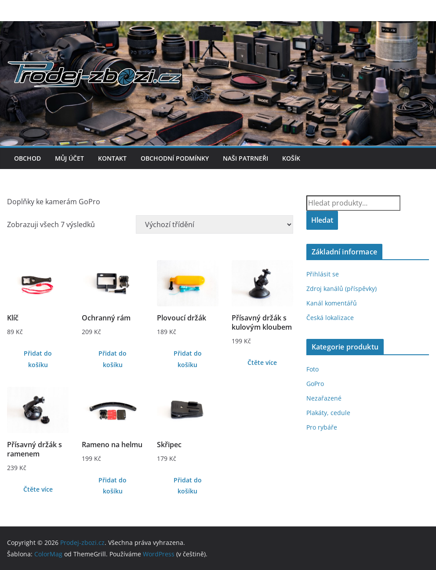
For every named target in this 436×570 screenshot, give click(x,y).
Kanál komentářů (331, 303)
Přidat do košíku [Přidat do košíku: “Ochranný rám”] (112, 358)
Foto (312, 369)
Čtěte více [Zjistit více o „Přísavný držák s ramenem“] (38, 489)
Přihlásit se (322, 274)
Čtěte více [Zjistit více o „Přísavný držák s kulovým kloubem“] (262, 362)
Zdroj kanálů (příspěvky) (341, 288)
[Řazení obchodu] (214, 224)
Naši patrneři (245, 158)
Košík (291, 158)
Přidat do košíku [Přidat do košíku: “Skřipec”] (188, 485)
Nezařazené (324, 398)
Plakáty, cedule (328, 412)
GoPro (315, 383)
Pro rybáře (321, 427)
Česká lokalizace (330, 317)
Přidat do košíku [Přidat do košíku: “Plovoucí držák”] (188, 358)
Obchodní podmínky (175, 158)
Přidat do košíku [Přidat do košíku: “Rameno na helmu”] (112, 485)
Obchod (27, 158)
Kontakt (112, 158)
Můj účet (69, 158)
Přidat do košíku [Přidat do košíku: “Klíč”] (38, 358)
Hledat (322, 220)
